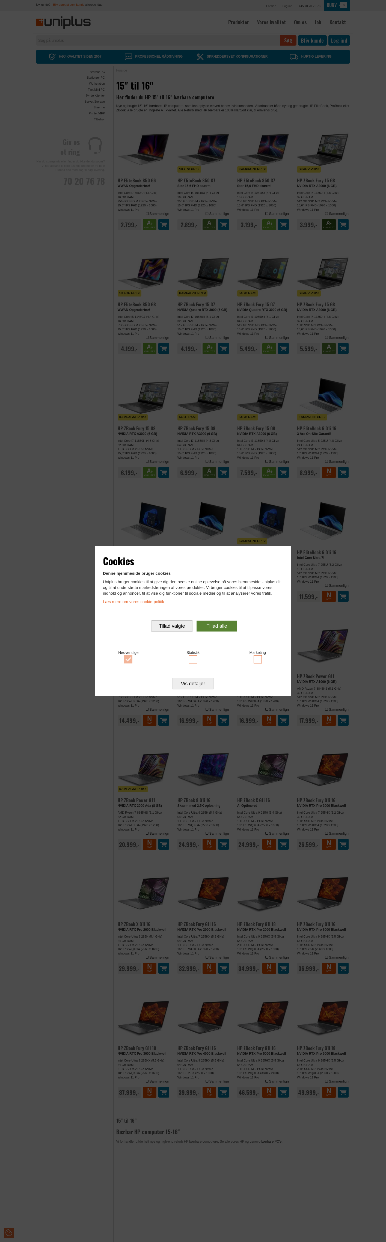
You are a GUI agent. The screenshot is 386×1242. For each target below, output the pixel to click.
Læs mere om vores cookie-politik (133, 601)
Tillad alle (216, 626)
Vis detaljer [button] (193, 684)
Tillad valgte (172, 626)
